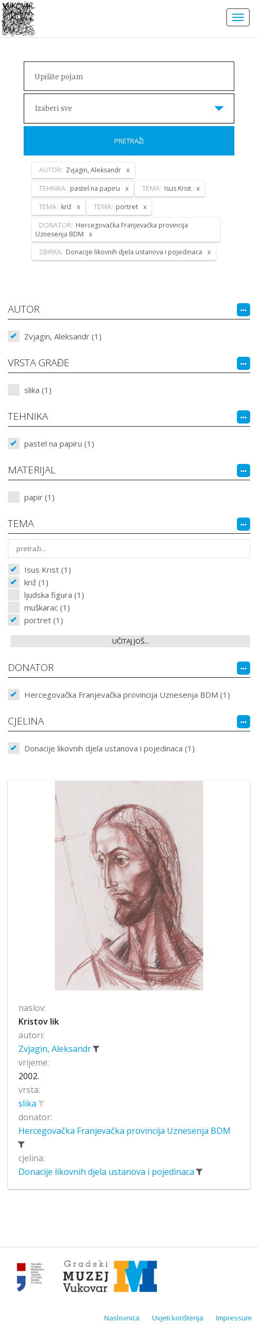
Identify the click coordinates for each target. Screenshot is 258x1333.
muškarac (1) (47, 607)
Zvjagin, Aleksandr (55, 1049)
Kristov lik (38, 1021)
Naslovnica (122, 1317)
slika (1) (38, 390)
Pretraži (129, 141)
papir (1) (39, 497)
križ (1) (36, 582)
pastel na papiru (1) (59, 443)
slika (28, 1103)
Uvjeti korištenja (177, 1317)
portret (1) (43, 620)
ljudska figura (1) (54, 595)
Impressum (234, 1317)
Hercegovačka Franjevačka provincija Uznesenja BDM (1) (127, 694)
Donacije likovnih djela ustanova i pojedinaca (107, 1171)
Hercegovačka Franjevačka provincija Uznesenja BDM (124, 1130)
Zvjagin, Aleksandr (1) (63, 336)
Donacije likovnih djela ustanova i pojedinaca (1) (109, 748)
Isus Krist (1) (47, 569)
